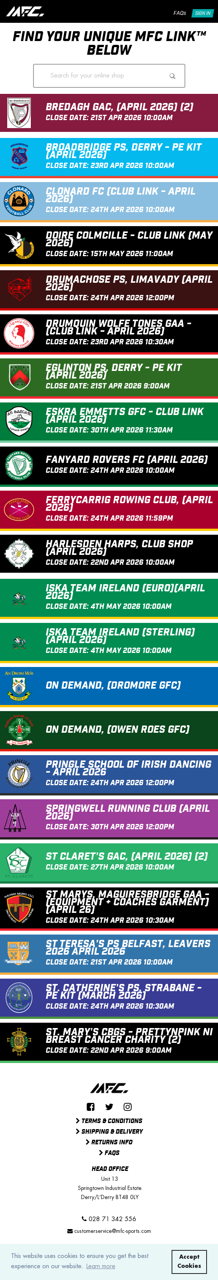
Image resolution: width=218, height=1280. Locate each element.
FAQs (179, 13)
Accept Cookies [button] (189, 1261)
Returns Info (109, 1143)
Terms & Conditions (109, 1121)
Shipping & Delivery (109, 1132)
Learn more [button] (100, 1266)
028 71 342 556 (109, 1219)
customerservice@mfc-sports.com (109, 1231)
